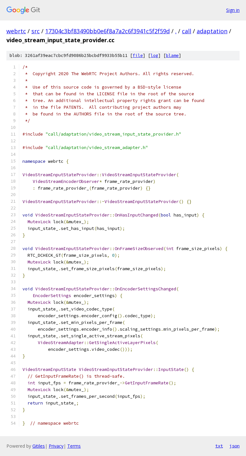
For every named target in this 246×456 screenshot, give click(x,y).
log (154, 55)
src (35, 31)
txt (219, 446)
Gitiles (38, 446)
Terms (74, 446)
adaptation (212, 31)
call (186, 31)
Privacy (56, 446)
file (138, 55)
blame (172, 55)
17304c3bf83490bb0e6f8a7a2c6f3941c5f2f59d (107, 31)
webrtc (16, 31)
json (234, 446)
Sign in (233, 10)
